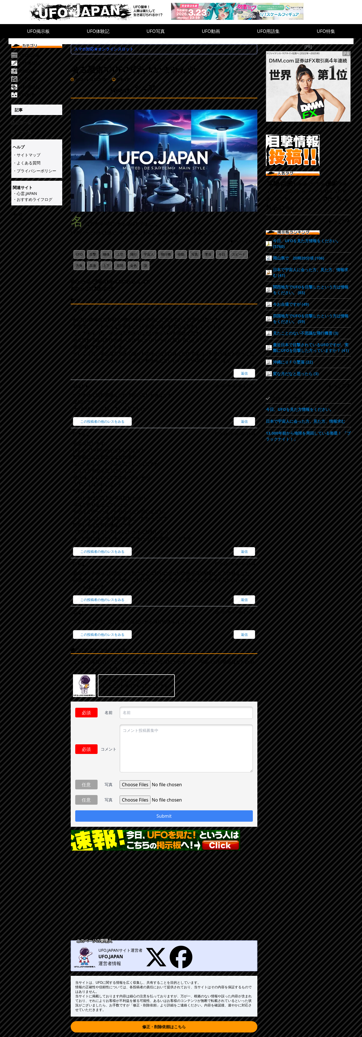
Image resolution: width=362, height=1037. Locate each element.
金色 (133, 265)
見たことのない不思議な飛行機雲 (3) (305, 333)
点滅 (286, 183)
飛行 (133, 254)
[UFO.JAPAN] (100, 12)
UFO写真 (155, 31)
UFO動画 (211, 31)
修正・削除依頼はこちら (164, 1026)
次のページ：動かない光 (92, 288)
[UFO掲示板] (41, 55)
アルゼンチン (310, 199)
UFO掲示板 (38, 31)
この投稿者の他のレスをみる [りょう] (102, 599)
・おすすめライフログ (32, 199)
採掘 (338, 191)
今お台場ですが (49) (291, 304)
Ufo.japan (276, 128)
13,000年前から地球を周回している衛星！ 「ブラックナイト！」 (308, 436)
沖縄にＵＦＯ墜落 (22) (293, 362)
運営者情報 (109, 963)
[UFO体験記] (41, 63)
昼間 (120, 265)
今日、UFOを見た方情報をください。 (299, 409)
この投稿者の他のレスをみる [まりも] (102, 421)
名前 (109, 712)
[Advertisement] (164, 896)
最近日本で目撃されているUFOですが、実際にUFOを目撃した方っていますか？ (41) (311, 347)
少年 (319, 191)
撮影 (332, 183)
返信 (244, 373)
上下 (106, 265)
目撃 (92, 254)
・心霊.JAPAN (25, 193)
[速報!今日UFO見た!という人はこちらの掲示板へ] (164, 840)
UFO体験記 (98, 31)
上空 (120, 254)
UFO (79, 254)
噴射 (290, 208)
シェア (17, 220)
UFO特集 (326, 31)
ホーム (332, 198)
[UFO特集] (41, 95)
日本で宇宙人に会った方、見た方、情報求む (305, 421)
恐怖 (343, 184)
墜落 (208, 254)
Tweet (16, 214)
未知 (288, 191)
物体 (106, 254)
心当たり (275, 191)
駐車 (298, 184)
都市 (328, 191)
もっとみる (339, 221)
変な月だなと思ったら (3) (295, 373)
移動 (181, 254)
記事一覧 (21, 122)
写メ (320, 184)
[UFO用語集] (41, 87)
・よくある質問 (26, 162)
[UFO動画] (41, 79)
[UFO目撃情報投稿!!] (308, 150)
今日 (221, 254)
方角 (79, 265)
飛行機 (166, 254)
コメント (109, 749)
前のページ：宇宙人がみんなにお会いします (110, 281)
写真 (194, 254)
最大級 (309, 184)
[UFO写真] (41, 71)
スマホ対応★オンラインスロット (103, 49)
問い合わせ (304, 191)
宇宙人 (149, 254)
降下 (279, 199)
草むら (290, 199)
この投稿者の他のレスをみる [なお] (102, 634)
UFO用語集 (268, 31)
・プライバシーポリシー (34, 170)
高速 (92, 265)
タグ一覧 (21, 132)
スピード (238, 254)
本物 (273, 183)
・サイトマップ (26, 155)
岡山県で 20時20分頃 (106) (298, 258)
